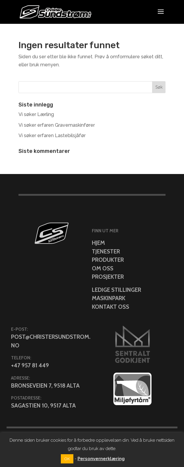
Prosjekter (108, 276)
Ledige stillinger (116, 289)
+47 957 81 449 (30, 365)
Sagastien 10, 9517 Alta (43, 405)
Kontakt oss (110, 306)
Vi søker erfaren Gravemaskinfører (56, 125)
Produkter (108, 259)
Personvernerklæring (101, 458)
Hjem (98, 242)
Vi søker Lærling (36, 114)
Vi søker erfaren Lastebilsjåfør (52, 135)
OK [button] (67, 459)
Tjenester (106, 251)
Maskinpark (108, 298)
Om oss (102, 268)
